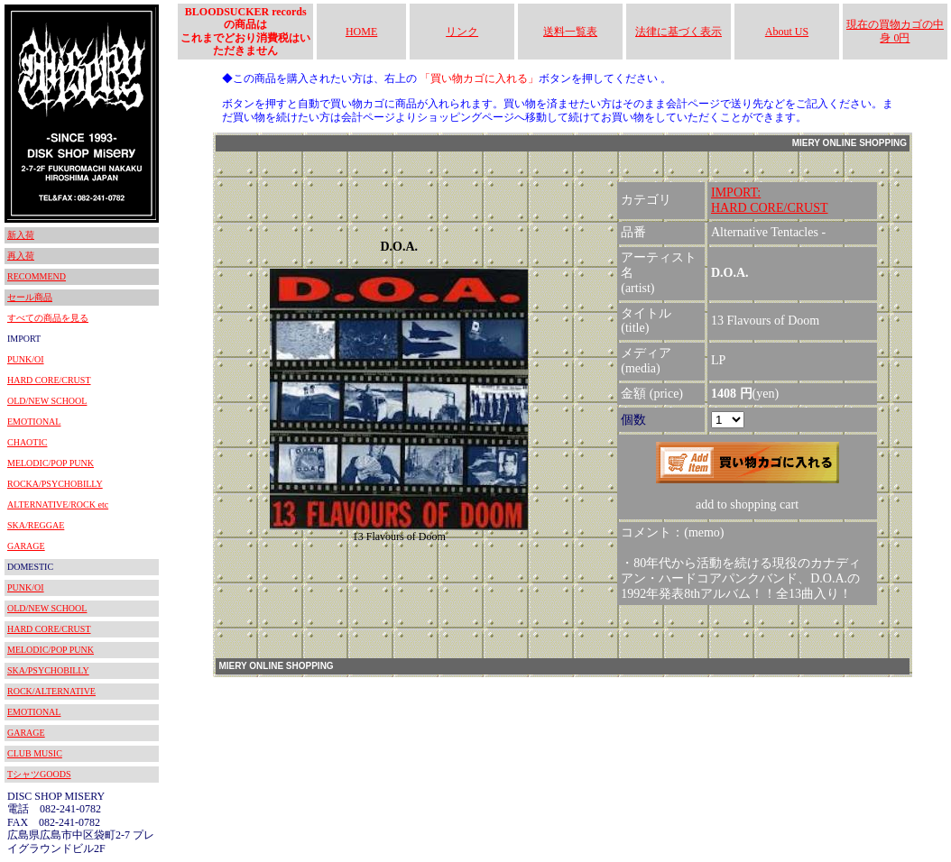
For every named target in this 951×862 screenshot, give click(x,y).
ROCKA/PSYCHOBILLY (55, 484)
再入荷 (20, 256)
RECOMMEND (36, 276)
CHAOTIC (27, 442)
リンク (462, 31)
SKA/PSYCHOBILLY (48, 670)
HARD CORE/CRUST (49, 380)
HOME (361, 31)
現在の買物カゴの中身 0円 (895, 30)
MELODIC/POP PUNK (50, 463)
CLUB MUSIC (34, 753)
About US (786, 31)
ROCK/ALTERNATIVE (51, 691)
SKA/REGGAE (35, 525)
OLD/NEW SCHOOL (47, 401)
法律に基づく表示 (678, 31)
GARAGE (26, 546)
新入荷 (20, 235)
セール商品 (29, 297)
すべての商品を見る (47, 318)
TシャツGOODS (39, 774)
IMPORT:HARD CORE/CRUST (769, 200)
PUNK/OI (25, 359)
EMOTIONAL (33, 421)
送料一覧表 (570, 31)
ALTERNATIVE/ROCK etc (57, 504)
